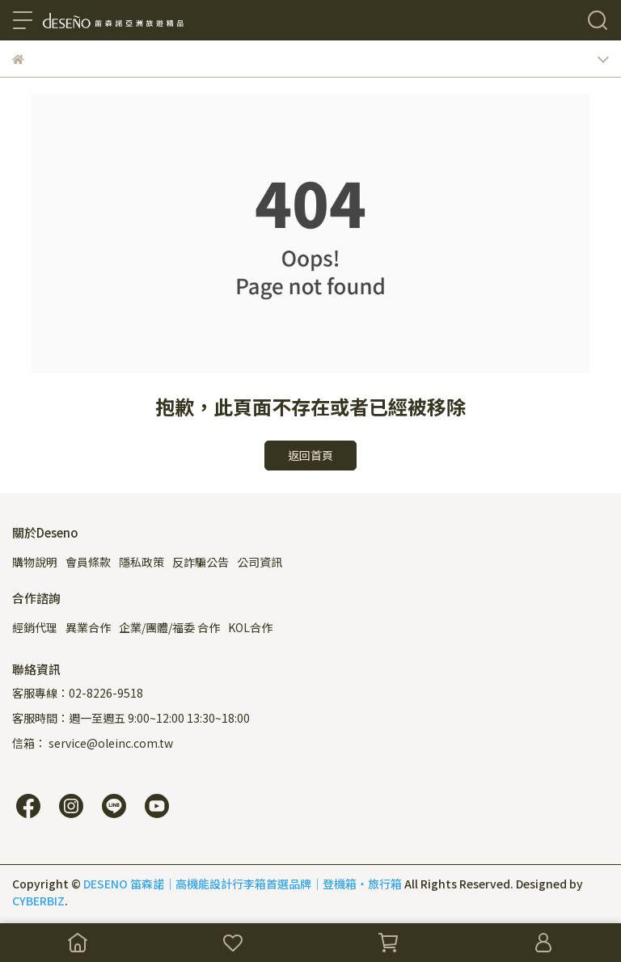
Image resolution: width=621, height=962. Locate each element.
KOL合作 (250, 627)
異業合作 (88, 627)
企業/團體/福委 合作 (169, 627)
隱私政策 (141, 562)
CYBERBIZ (38, 900)
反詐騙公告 (200, 562)
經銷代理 (34, 627)
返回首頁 (310, 455)
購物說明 (34, 562)
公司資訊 (259, 562)
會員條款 (88, 562)
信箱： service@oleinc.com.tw (92, 743)
